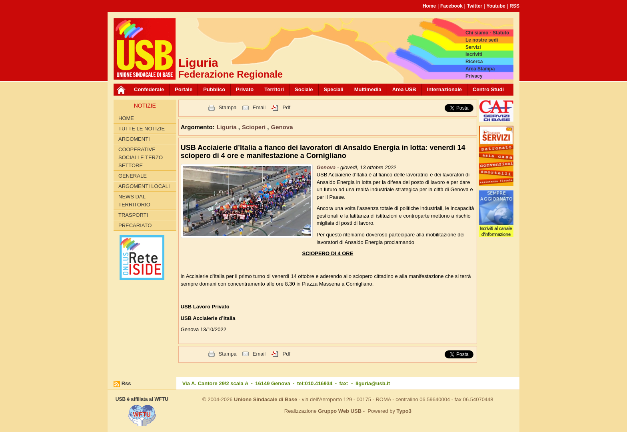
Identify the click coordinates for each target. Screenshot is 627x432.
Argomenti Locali (144, 186)
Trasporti (133, 215)
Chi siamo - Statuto (487, 33)
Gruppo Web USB (339, 411)
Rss (126, 383)
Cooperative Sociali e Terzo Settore (140, 157)
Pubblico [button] (214, 89)
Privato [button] (245, 89)
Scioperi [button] (254, 127)
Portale (183, 89)
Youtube (496, 6)
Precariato (135, 225)
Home (429, 6)
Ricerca (474, 61)
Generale (132, 176)
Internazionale (444, 89)
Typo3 (404, 411)
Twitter (474, 6)
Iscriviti (473, 54)
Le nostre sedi (481, 40)
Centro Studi (488, 89)
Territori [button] (274, 89)
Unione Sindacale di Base (265, 399)
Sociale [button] (304, 89)
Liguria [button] (227, 127)
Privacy (474, 76)
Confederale (149, 89)
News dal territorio (134, 201)
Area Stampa (480, 69)
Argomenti (134, 139)
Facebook (451, 6)
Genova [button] (282, 127)
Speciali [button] (333, 89)
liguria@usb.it (372, 383)
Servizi (473, 47)
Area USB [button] (404, 89)
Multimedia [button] (367, 89)
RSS (514, 6)
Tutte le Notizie (141, 129)
